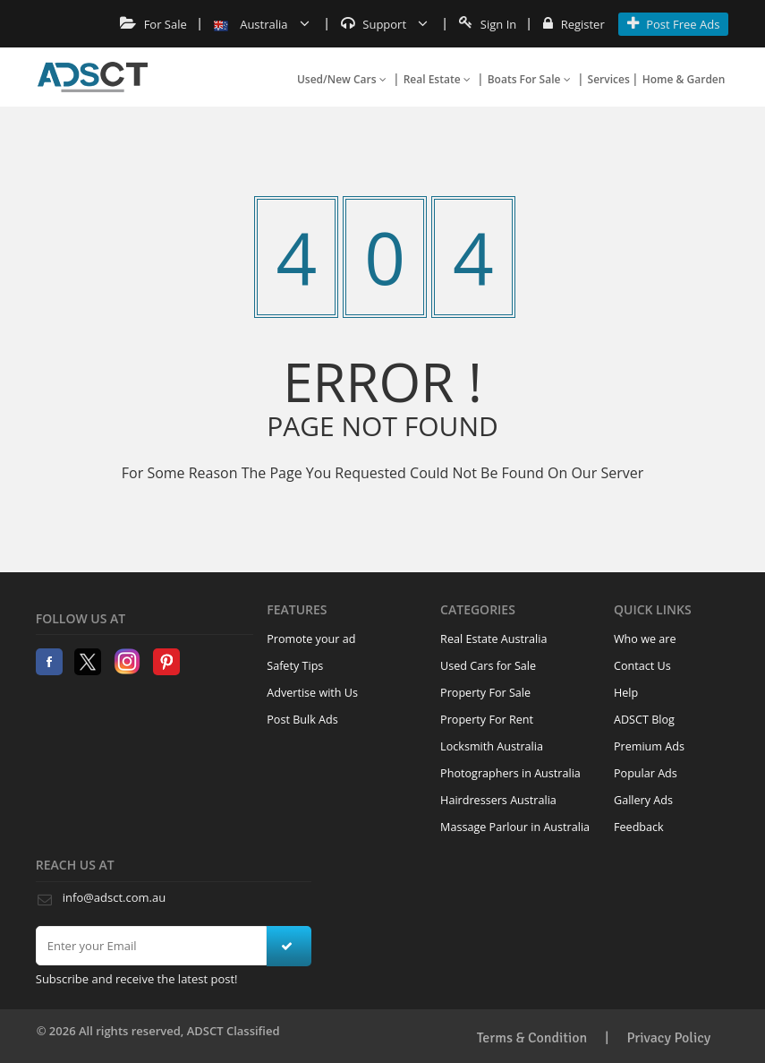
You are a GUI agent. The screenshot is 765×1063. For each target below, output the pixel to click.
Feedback (639, 827)
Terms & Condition (532, 1038)
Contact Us (642, 665)
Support (385, 24)
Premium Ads (649, 746)
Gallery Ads (643, 800)
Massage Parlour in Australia (515, 827)
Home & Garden (684, 79)
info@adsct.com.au (114, 897)
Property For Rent (486, 719)
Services (609, 79)
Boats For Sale (529, 79)
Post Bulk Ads (302, 719)
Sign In (487, 24)
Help (626, 692)
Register (573, 24)
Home (93, 77)
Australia (262, 24)
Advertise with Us (312, 692)
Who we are (645, 639)
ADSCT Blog (644, 719)
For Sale (153, 24)
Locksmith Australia (491, 746)
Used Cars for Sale (488, 665)
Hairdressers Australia (498, 800)
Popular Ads (645, 773)
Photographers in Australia (510, 773)
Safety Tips (295, 665)
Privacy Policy (668, 1038)
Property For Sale (485, 692)
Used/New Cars (342, 79)
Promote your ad (311, 639)
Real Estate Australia (493, 639)
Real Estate (437, 79)
